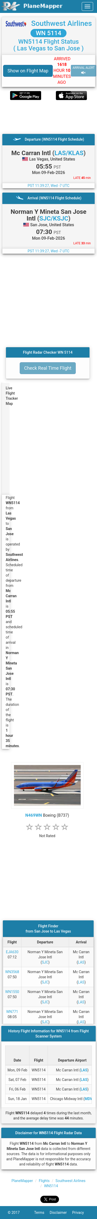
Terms (42, 1212)
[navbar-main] (87, 6)
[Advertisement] (48, 116)
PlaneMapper (22, 1181)
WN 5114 (48, 33)
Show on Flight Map (28, 70)
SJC (45, 962)
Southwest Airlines (61, 23)
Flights (44, 1181)
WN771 (12, 1012)
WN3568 (12, 972)
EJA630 (12, 952)
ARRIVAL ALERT (83, 70)
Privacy (80, 1212)
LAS (81, 962)
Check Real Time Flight (47, 368)
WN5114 (51, 1186)
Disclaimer (61, 1212)
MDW (89, 1099)
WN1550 (12, 992)
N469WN (33, 815)
